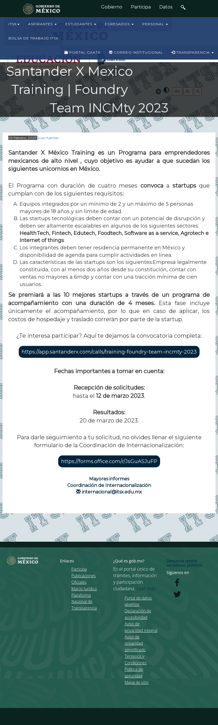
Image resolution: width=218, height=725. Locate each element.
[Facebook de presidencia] (177, 584)
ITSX (14, 24)
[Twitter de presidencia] (177, 595)
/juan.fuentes (47, 138)
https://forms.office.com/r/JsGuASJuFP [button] (109, 461)
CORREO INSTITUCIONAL (136, 52)
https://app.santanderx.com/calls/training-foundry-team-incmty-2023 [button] (109, 352)
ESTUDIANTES (80, 24)
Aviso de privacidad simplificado (135, 643)
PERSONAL (155, 24)
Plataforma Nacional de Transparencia (84, 601)
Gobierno (111, 7)
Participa (141, 7)
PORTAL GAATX (82, 52)
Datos (165, 7)
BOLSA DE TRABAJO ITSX (33, 38)
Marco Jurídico (84, 588)
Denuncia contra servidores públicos (184, 563)
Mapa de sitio (136, 682)
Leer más (146, 588)
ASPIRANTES (42, 24)
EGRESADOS (119, 24)
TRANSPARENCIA (192, 52)
